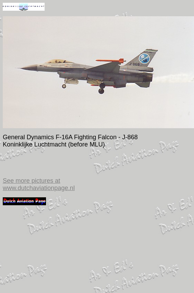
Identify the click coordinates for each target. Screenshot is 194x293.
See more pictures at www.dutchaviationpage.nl (39, 184)
